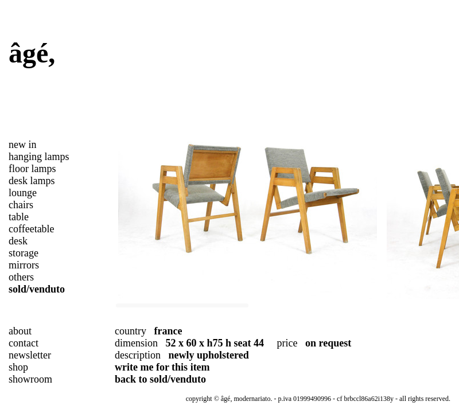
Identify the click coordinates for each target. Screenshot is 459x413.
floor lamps (32, 168)
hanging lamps (39, 156)
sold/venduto (37, 289)
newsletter (30, 355)
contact (23, 343)
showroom (30, 379)
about (20, 331)
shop (18, 367)
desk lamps (32, 180)
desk (18, 241)
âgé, (32, 53)
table (19, 217)
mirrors (24, 265)
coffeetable (32, 229)
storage (23, 253)
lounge (23, 192)
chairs (21, 205)
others (21, 277)
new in (23, 144)
